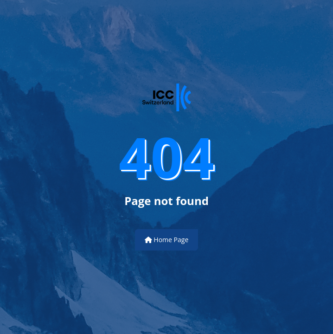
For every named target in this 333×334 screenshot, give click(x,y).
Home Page (167, 239)
